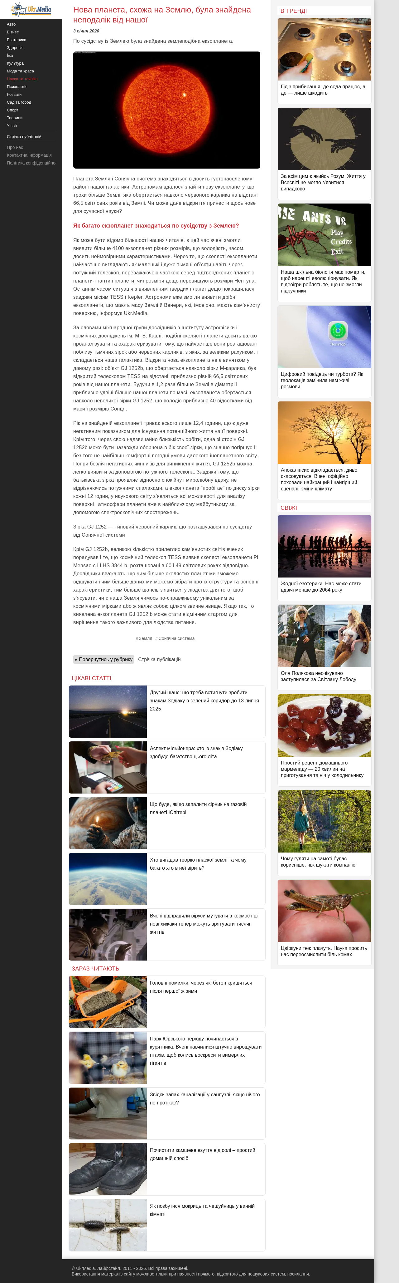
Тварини (14, 118)
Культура (15, 63)
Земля (145, 638)
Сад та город (19, 102)
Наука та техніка (22, 78)
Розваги (14, 94)
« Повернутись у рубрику (103, 659)
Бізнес (13, 32)
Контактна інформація (29, 155)
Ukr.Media (135, 313)
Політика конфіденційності (33, 162)
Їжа (10, 55)
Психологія (17, 86)
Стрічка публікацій (159, 659)
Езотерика (16, 39)
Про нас (15, 147)
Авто (11, 24)
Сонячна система (176, 638)
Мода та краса (20, 71)
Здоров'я (15, 47)
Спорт (12, 110)
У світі (12, 125)
